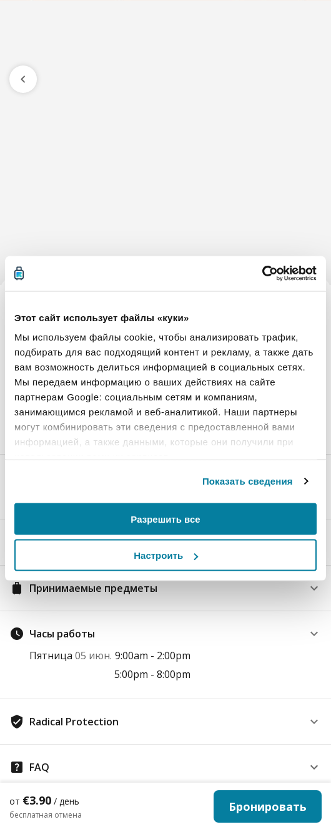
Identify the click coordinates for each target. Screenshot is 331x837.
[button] (165, 588)
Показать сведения (247, 481)
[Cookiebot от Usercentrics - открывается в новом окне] (262, 274)
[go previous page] (23, 79)
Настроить (166, 555)
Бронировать (268, 806)
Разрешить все (165, 518)
